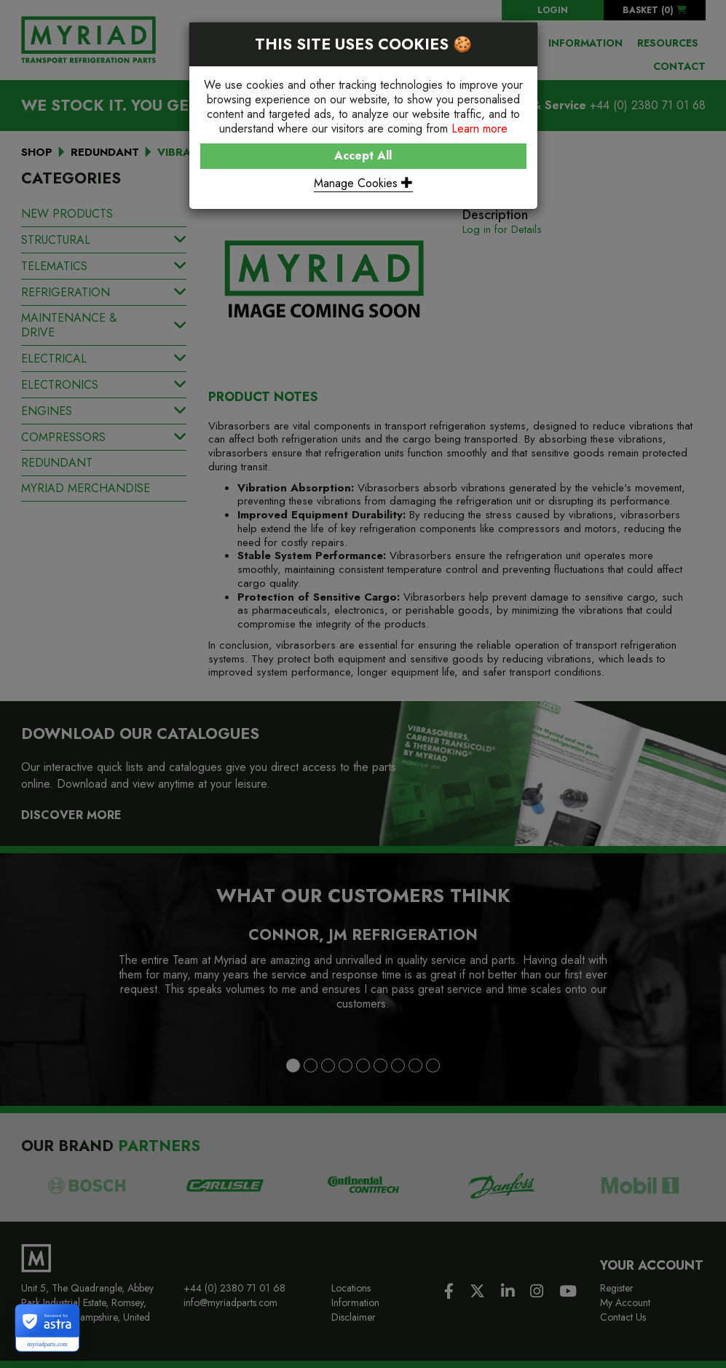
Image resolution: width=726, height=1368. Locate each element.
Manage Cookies (363, 183)
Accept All (363, 155)
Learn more (479, 128)
